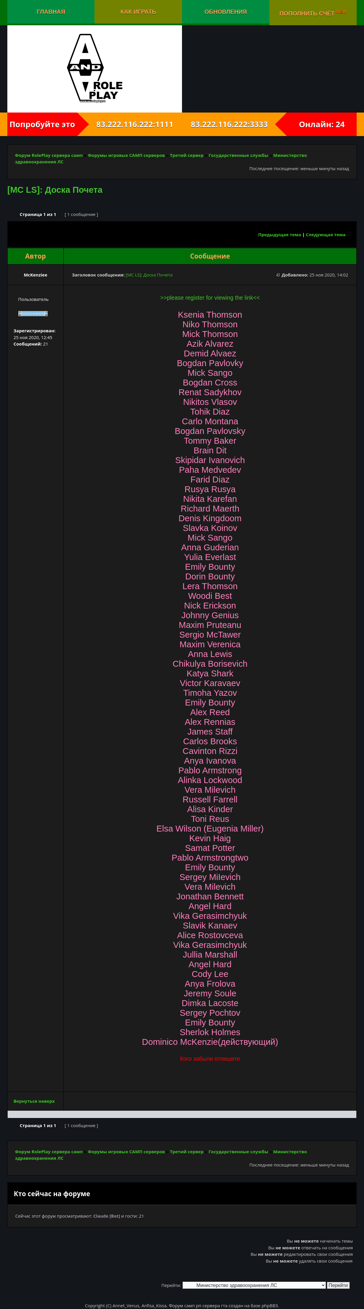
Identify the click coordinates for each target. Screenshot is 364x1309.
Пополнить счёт (313, 13)
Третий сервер (187, 155)
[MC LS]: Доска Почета (54, 190)
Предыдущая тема (279, 234)
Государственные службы (238, 155)
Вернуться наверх (34, 1101)
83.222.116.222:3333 (234, 124)
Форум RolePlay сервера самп (49, 155)
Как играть (138, 12)
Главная (51, 12)
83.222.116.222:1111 (129, 124)
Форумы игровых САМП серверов (126, 155)
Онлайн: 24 (322, 124)
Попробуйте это (42, 124)
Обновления (226, 12)
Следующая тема (326, 234)
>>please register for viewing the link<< (210, 297)
